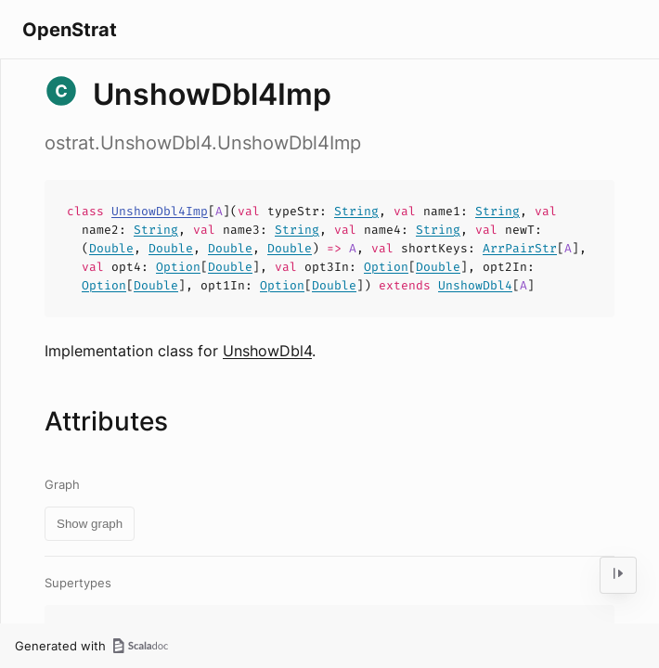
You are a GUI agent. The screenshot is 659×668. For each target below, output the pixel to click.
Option (178, 267)
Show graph (90, 524)
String (356, 211)
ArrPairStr (520, 248)
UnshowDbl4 (475, 285)
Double (111, 248)
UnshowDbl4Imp (159, 211)
